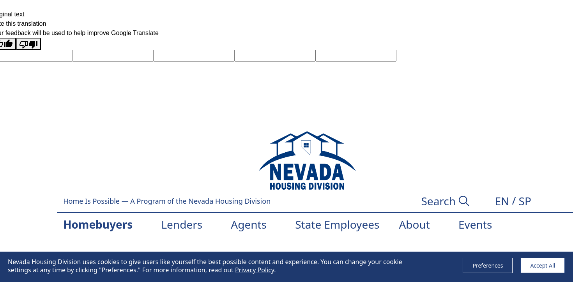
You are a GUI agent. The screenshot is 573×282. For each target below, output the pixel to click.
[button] (502, 201)
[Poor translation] (28, 44)
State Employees (337, 224)
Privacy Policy (254, 270)
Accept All (542, 265)
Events (475, 224)
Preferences (487, 265)
